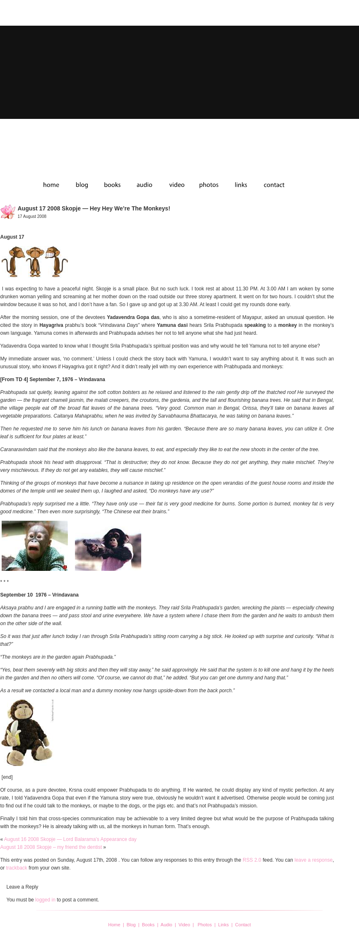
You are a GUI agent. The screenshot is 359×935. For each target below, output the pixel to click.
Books (148, 924)
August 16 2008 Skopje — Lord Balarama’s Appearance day (70, 839)
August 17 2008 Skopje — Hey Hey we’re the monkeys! (94, 208)
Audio (166, 924)
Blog (131, 924)
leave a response (313, 860)
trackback (16, 868)
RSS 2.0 (252, 860)
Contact (243, 924)
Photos (205, 924)
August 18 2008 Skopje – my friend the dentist (51, 847)
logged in (45, 900)
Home (114, 924)
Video (184, 924)
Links (223, 924)
